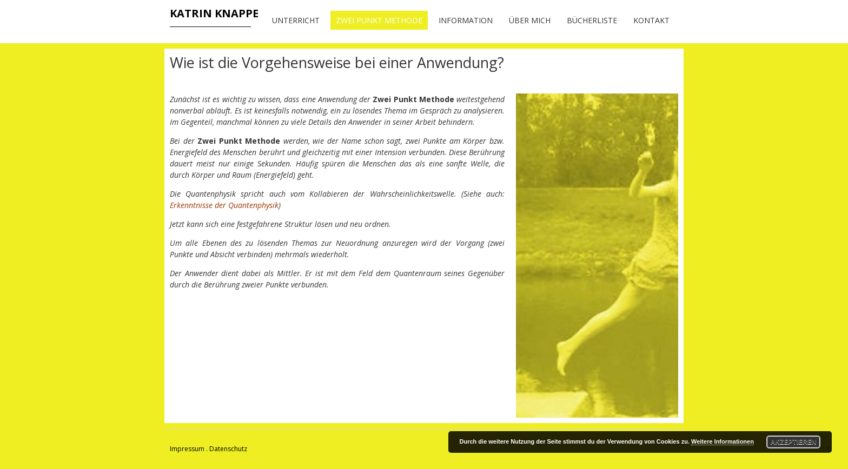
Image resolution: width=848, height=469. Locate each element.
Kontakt (651, 20)
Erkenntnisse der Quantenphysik (224, 205)
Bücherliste (592, 20)
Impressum (187, 448)
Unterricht (296, 20)
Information (466, 20)
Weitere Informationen (722, 441)
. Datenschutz (226, 448)
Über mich (530, 20)
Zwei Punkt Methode (379, 20)
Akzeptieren (794, 442)
